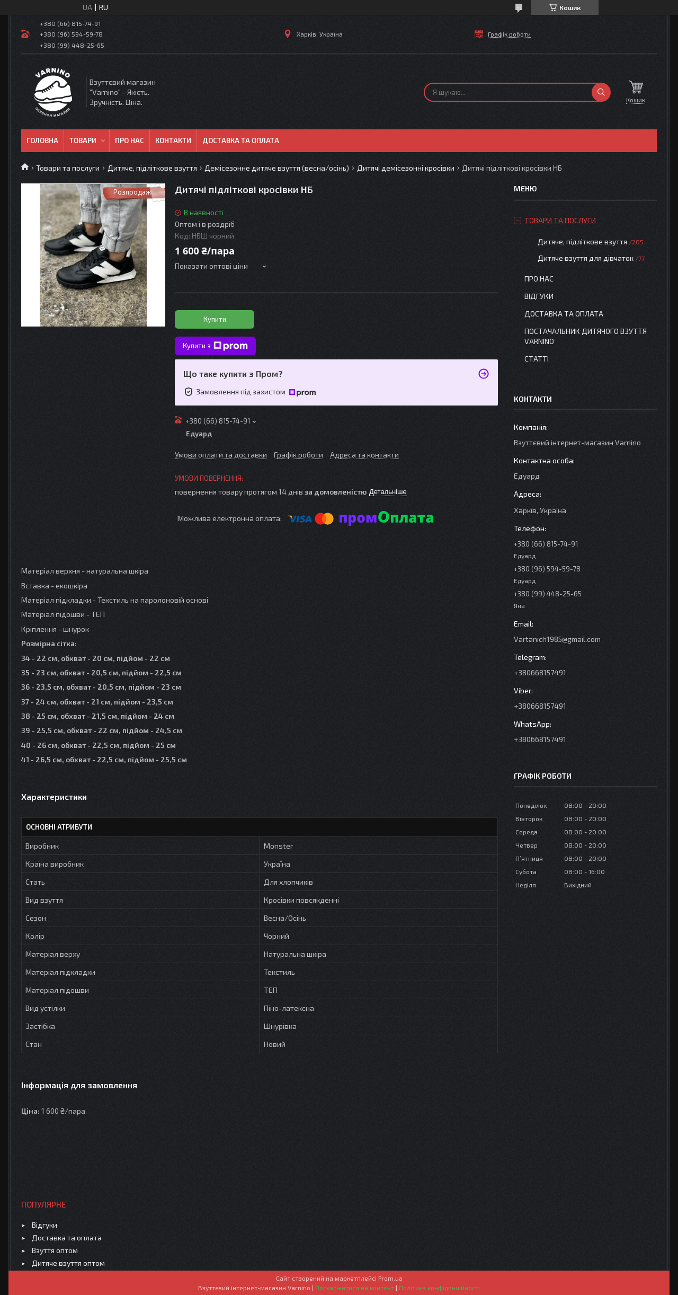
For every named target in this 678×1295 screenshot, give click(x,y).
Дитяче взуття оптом (68, 1262)
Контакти (173, 140)
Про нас (129, 140)
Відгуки (539, 296)
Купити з (215, 346)
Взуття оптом (55, 1250)
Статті (536, 358)
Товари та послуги (68, 167)
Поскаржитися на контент (354, 1287)
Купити (214, 319)
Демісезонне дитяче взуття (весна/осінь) (276, 167)
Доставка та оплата (240, 140)
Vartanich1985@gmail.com (557, 639)
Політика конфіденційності (439, 1287)
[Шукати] (601, 92)
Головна (42, 140)
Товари (82, 140)
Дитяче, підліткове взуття (152, 167)
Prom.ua (390, 1278)
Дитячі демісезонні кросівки (405, 167)
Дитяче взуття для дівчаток (586, 257)
